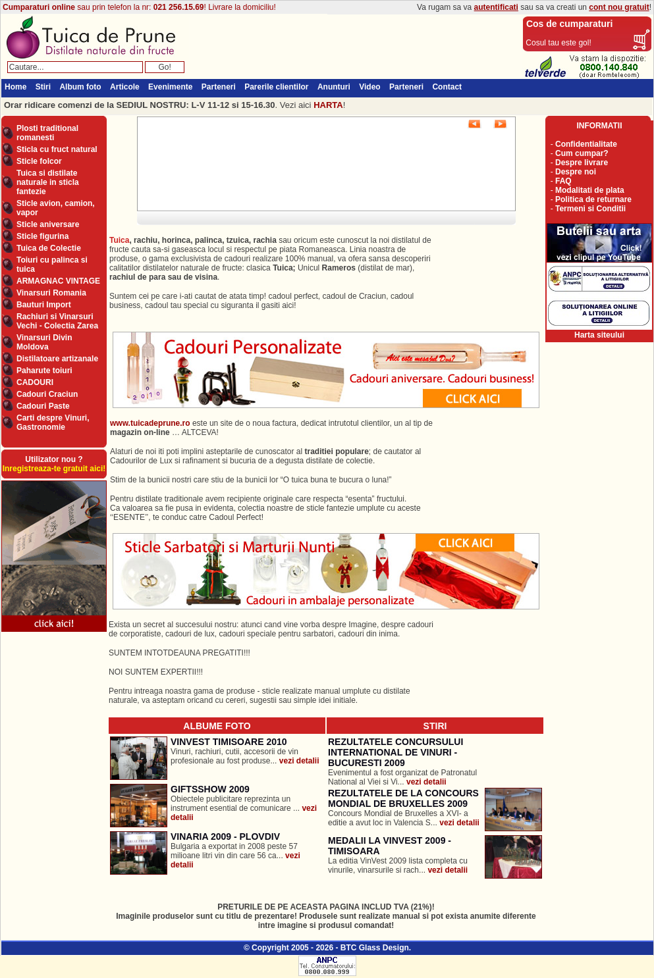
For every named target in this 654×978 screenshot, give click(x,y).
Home (15, 86)
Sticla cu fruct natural (56, 149)
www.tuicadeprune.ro (150, 423)
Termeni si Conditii (590, 208)
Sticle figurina (42, 236)
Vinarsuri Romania (51, 292)
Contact (447, 86)
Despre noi (575, 171)
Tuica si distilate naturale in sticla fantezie (47, 182)
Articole (125, 86)
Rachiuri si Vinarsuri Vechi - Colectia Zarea (57, 321)
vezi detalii (299, 760)
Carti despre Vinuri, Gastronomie (52, 422)
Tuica (119, 240)
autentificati (496, 7)
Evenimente (170, 86)
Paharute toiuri (44, 370)
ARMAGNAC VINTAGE (58, 281)
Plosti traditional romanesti (47, 133)
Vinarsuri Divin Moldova (44, 342)
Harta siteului (599, 335)
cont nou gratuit (619, 7)
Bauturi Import (43, 304)
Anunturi (333, 86)
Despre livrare (581, 162)
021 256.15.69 (178, 7)
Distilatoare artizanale (57, 358)
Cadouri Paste (43, 406)
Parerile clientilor (276, 86)
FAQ (563, 181)
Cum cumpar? (582, 153)
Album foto (80, 86)
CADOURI (34, 382)
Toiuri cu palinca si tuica (52, 264)
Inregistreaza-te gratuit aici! (54, 468)
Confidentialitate (586, 144)
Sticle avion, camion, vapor (55, 208)
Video (369, 86)
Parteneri (219, 86)
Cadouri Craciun (47, 394)
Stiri (43, 86)
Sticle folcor (39, 161)
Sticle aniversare (47, 224)
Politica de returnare (593, 199)
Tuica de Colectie (48, 248)
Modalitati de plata (589, 190)
